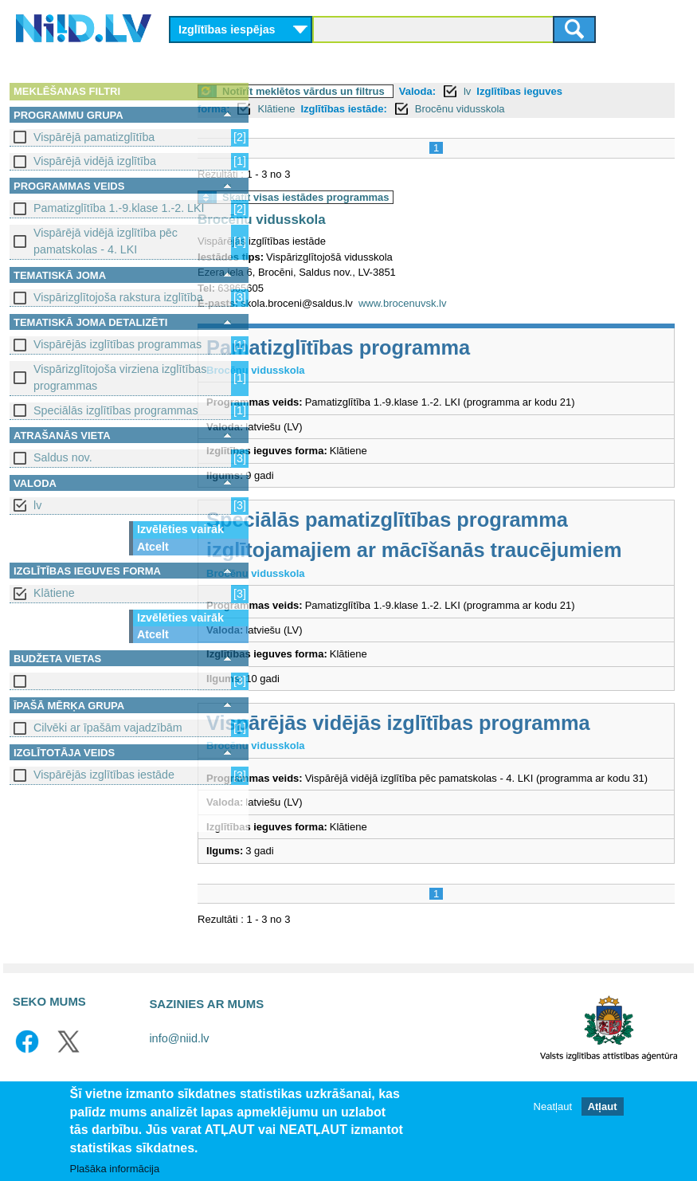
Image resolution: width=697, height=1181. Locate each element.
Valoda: (481, 91)
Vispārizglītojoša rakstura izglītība (118, 297)
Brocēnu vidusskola (524, 109)
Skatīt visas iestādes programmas (369, 197)
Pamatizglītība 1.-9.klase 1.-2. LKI (119, 208)
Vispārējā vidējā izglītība (94, 161)
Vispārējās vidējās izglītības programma (462, 753)
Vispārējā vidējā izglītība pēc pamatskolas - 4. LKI (105, 241)
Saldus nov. (62, 457)
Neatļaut (553, 1106)
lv (37, 505)
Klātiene (54, 593)
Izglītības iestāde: (407, 109)
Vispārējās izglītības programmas (117, 344)
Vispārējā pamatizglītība (94, 137)
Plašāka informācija (115, 1169)
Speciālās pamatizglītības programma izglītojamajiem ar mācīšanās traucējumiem (451, 549)
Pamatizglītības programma (402, 347)
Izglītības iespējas (227, 29)
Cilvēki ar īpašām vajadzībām (107, 727)
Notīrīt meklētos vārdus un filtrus (367, 91)
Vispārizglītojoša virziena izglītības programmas (119, 377)
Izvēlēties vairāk (180, 529)
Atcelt (153, 546)
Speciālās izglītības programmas (115, 410)
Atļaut (602, 1106)
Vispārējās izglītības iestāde (103, 774)
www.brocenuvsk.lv (466, 303)
